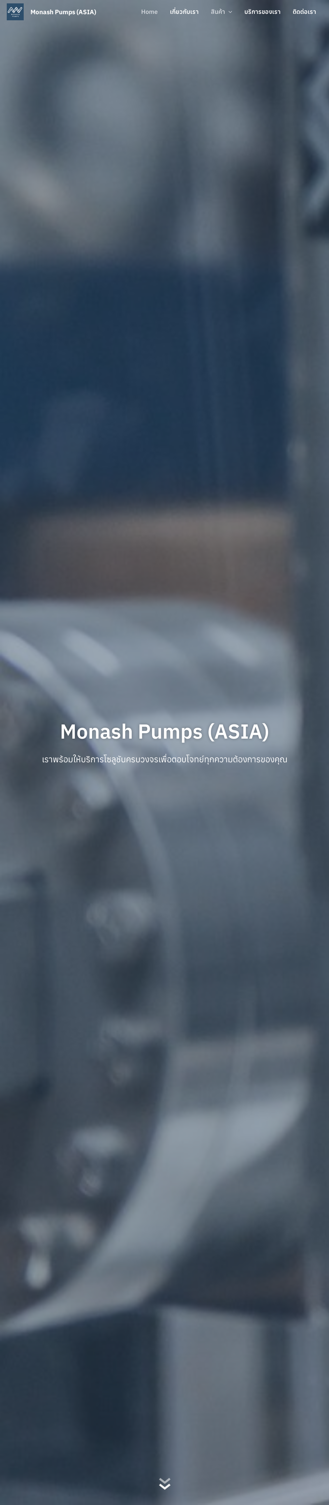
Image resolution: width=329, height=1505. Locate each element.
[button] (228, 12)
